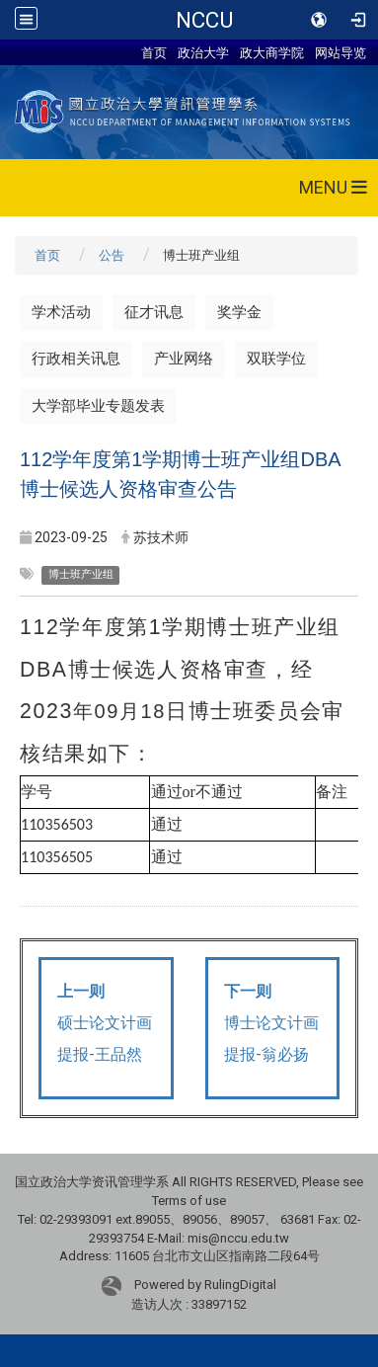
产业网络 (183, 358)
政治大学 (203, 52)
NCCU (204, 20)
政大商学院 (272, 52)
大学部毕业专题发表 (98, 406)
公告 (111, 255)
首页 (154, 52)
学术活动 (61, 312)
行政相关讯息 (76, 358)
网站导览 (340, 52)
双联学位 (276, 358)
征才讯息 (154, 312)
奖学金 (239, 312)
